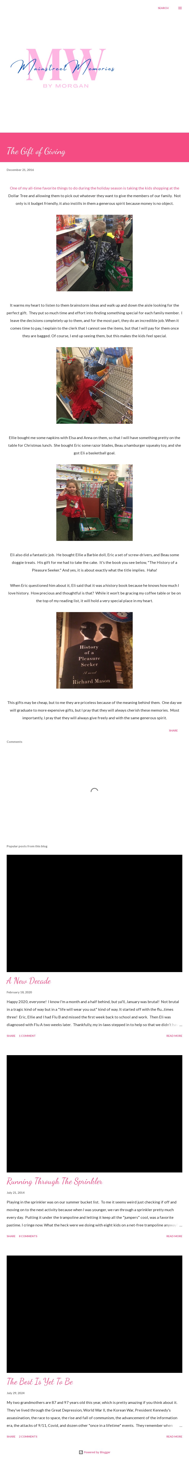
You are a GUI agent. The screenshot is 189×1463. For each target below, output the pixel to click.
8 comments (28, 1236)
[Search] (163, 8)
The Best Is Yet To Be (40, 1381)
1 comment (27, 1035)
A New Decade (29, 981)
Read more (174, 1035)
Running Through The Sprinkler (55, 1181)
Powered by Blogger (94, 1452)
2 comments (28, 1436)
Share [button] (173, 730)
